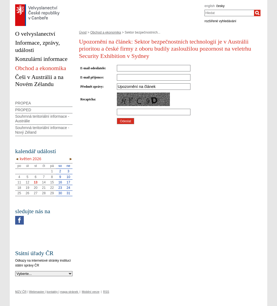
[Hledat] (257, 13)
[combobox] (229, 13)
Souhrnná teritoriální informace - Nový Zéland (42, 130)
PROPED (23, 110)
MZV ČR (21, 291)
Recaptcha (87, 99)
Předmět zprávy (91, 86)
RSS (106, 291)
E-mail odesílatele (92, 68)
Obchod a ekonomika (105, 32)
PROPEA (23, 103)
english (210, 6)
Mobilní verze (90, 291)
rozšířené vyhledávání (220, 21)
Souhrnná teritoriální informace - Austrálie (42, 118)
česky (220, 6)
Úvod (83, 32)
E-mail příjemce (91, 77)
